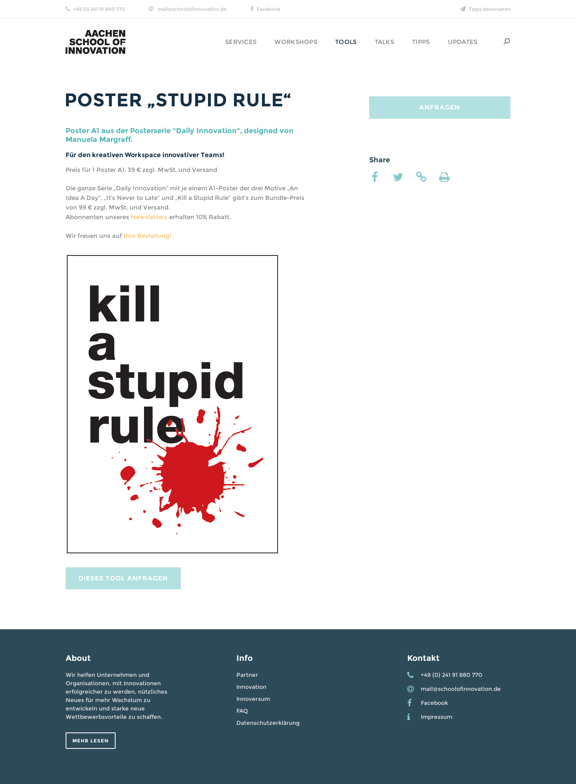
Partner (247, 674)
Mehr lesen (90, 741)
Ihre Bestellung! (147, 235)
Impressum (436, 716)
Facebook (268, 9)
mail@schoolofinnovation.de (192, 9)
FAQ (242, 710)
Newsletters (149, 217)
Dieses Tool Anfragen (123, 578)
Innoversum (253, 698)
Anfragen (439, 107)
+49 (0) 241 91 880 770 (99, 9)
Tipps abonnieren (489, 9)
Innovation (251, 686)
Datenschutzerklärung (268, 722)
